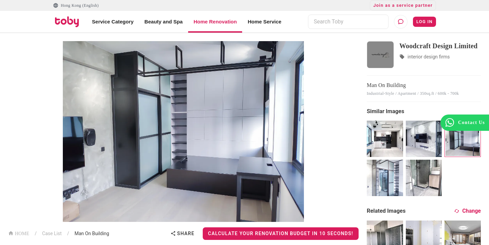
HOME (18, 233)
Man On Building (91, 233)
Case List (52, 233)
